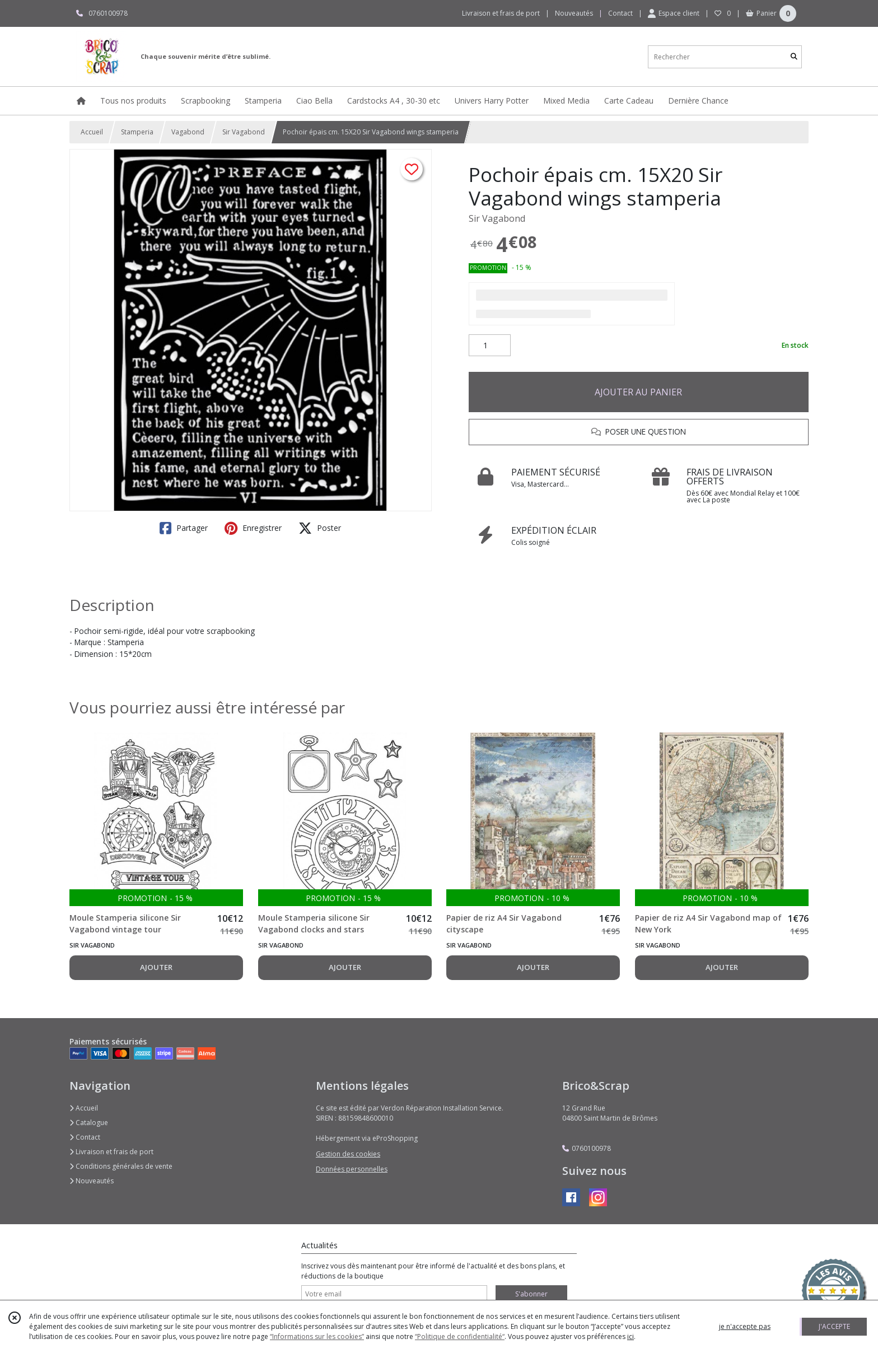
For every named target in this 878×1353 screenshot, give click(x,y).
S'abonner (531, 1294)
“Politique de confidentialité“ (460, 1336)
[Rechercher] (794, 57)
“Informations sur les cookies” (317, 1336)
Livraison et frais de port (111, 1151)
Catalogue (88, 1122)
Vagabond (187, 132)
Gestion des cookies (348, 1154)
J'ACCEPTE (834, 1326)
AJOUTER (156, 967)
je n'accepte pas (744, 1326)
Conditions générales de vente (120, 1166)
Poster (319, 528)
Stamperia (137, 132)
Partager (184, 528)
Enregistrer (253, 528)
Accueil (92, 132)
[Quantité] (490, 345)
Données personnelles (351, 1169)
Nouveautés (91, 1181)
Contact (620, 13)
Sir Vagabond (243, 132)
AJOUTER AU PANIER (638, 392)
